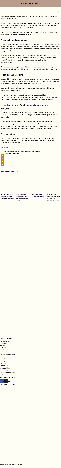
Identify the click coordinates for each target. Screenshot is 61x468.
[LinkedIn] (30, 164)
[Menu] (3, 11)
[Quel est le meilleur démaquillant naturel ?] (38, 183)
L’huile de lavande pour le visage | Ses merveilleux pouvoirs (22, 151)
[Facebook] (30, 155)
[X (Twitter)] (30, 158)
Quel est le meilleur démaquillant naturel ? (38, 196)
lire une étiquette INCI (22, 34)
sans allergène (31, 112)
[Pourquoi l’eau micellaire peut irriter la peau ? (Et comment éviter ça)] (53, 183)
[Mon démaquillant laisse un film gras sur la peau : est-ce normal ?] (22, 183)
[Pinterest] (30, 161)
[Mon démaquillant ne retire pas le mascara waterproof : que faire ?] (7, 183)
